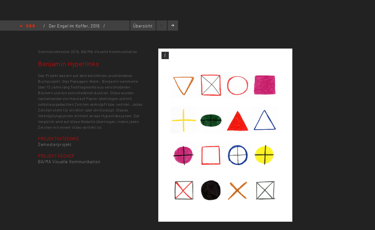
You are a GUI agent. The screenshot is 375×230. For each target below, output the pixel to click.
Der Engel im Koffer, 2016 (75, 25)
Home (27, 26)
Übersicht (143, 25)
